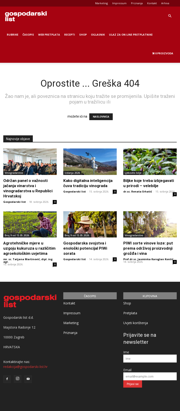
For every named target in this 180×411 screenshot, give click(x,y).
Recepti (69, 34)
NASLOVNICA (101, 116)
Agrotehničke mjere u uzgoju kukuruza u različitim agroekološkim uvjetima (29, 248)
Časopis (28, 34)
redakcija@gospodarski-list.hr (25, 366)
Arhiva (165, 3)
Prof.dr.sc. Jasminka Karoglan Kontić (148, 259)
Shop (83, 34)
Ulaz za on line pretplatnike (131, 34)
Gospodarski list (14, 202)
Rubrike (12, 34)
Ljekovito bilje (133, 172)
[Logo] (26, 16)
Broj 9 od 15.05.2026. (17, 235)
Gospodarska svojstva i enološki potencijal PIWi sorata (85, 248)
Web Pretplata (49, 34)
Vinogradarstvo (14, 172)
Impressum (119, 3)
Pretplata (130, 313)
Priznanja (137, 3)
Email (127, 370)
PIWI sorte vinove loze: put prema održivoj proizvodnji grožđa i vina (148, 248)
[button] (169, 16)
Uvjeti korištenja (135, 323)
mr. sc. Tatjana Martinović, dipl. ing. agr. (28, 260)
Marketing (101, 3)
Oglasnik (98, 34)
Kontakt (152, 3)
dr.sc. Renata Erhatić (137, 191)
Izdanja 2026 (72, 172)
